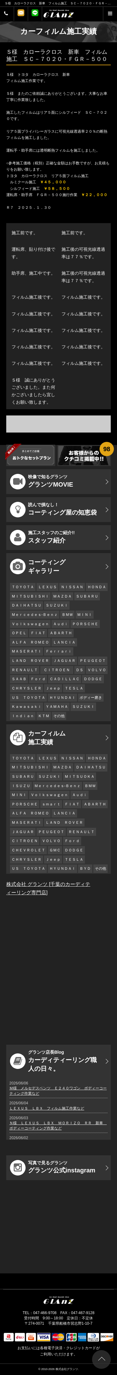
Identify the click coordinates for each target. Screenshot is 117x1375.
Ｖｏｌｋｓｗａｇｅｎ (30, 624)
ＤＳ (79, 670)
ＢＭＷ (67, 614)
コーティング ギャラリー (38, 566)
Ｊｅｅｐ (53, 688)
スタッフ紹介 (42, 537)
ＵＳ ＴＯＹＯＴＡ (28, 697)
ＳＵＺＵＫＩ (57, 605)
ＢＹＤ (85, 868)
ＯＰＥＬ (19, 633)
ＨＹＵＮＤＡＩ (62, 697)
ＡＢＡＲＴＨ (61, 633)
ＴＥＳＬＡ (74, 688)
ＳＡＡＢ (19, 679)
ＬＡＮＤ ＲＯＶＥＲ (30, 660)
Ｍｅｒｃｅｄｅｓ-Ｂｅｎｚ (35, 614)
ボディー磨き (91, 697)
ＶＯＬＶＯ (96, 670)
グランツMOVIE (41, 481)
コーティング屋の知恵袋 (53, 509)
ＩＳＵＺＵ (21, 786)
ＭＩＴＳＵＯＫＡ (80, 776)
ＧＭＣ (55, 850)
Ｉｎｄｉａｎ (23, 716)
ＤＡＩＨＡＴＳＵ (26, 605)
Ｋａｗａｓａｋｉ (26, 706)
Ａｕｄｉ (60, 624)
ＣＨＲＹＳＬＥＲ (26, 688)
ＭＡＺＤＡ (62, 596)
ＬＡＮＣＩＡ (64, 642)
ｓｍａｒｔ (51, 804)
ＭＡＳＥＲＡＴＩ (26, 651)
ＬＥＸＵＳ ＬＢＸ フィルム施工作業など (46, 1108)
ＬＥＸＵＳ (47, 587)
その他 (59, 716)
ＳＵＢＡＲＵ (87, 596)
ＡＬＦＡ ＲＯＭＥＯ (30, 642)
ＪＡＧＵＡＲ (64, 660)
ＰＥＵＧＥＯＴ (93, 660)
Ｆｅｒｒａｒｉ (59, 651)
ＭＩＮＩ (84, 614)
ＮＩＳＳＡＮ (72, 587)
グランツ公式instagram (52, 1168)
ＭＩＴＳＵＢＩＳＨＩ (30, 596)
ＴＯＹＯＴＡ (23, 587)
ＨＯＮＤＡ (96, 587)
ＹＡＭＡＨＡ (57, 706)
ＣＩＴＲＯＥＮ (58, 670)
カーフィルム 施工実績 (38, 737)
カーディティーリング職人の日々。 (53, 1061)
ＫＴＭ (43, 716)
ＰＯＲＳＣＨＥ (85, 624)
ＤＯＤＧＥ (93, 679)
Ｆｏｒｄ (38, 679)
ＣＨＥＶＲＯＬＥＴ (28, 850)
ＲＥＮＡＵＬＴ (25, 670)
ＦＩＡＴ (38, 633)
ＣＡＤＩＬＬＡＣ (65, 679)
